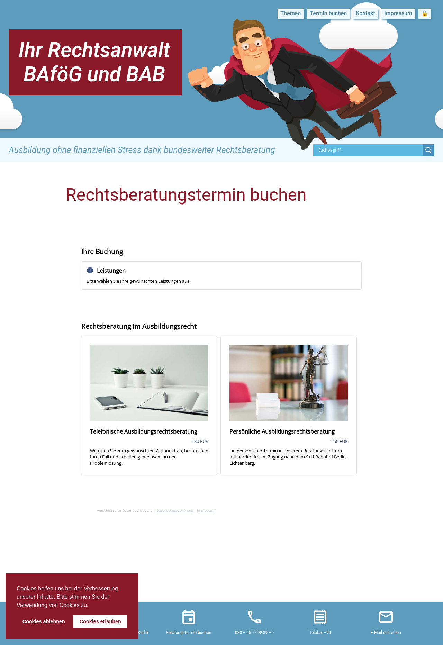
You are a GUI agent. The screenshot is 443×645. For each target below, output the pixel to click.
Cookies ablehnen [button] (43, 621)
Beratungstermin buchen (188, 632)
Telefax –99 (320, 632)
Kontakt (365, 13)
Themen (290, 13)
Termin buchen (328, 13)
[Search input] (369, 150)
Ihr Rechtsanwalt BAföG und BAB (94, 62)
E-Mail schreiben (386, 632)
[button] (91, 606)
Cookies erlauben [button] (100, 621)
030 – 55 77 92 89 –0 (254, 632)
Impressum (398, 13)
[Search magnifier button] (428, 150)
